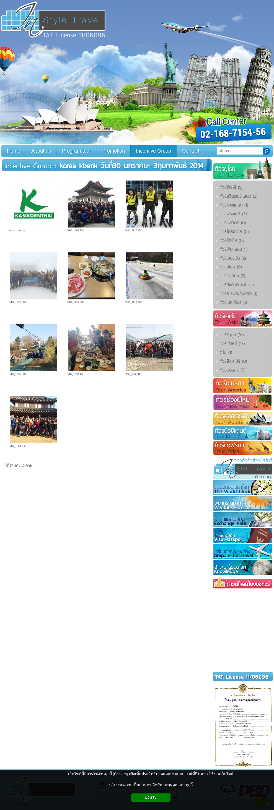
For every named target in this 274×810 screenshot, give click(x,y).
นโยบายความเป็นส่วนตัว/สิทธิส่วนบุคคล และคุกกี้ (150, 785)
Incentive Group (27, 165)
